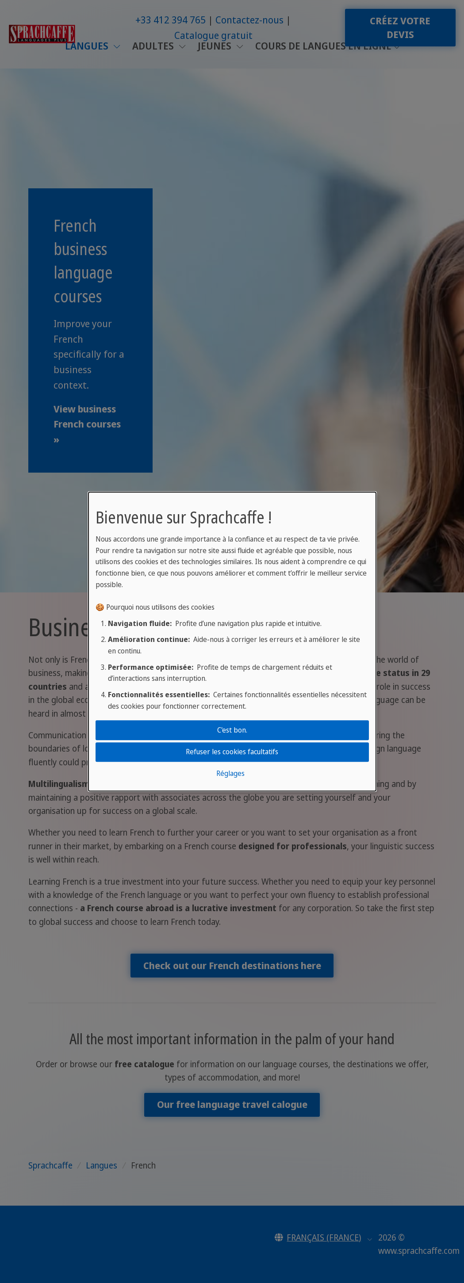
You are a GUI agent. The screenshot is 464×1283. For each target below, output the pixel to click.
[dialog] (232, 641)
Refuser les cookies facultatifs (232, 751)
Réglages (230, 774)
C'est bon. (232, 730)
